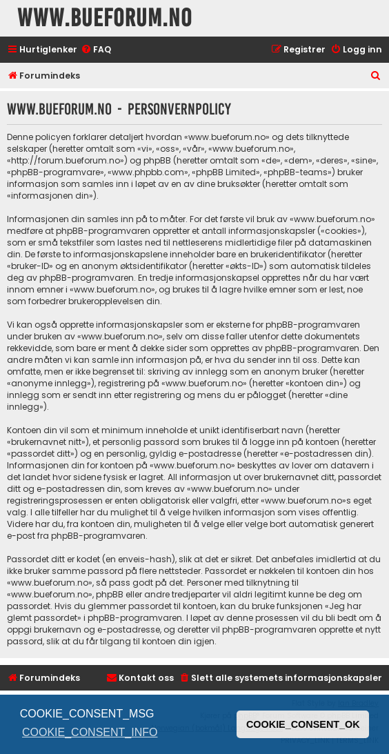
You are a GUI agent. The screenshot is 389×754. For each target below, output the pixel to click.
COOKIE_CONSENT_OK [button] (303, 724)
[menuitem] (96, 50)
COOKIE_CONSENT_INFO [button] (89, 732)
